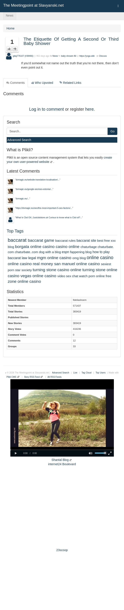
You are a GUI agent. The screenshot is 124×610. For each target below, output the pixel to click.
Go (112, 131)
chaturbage (88, 247)
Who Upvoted (42, 82)
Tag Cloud (86, 373)
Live (75, 373)
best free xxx (106, 240)
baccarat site (86, 240)
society (26, 270)
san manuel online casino (77, 263)
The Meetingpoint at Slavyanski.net (33, 5)
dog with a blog (50, 252)
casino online (67, 246)
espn (65, 252)
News (9, 15)
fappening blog (81, 252)
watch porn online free (95, 276)
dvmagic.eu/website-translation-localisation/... (38, 180)
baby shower (67, 56)
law (24, 258)
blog (11, 247)
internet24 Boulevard (62, 464)
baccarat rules (65, 240)
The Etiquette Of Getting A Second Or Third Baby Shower (71, 41)
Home (10, 28)
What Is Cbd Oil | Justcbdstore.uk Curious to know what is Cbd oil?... (49, 217)
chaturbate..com (26, 252)
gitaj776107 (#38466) (23, 56)
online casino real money (30, 263)
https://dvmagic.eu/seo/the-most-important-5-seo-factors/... (44, 208)
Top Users (101, 373)
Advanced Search (19, 140)
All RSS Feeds (54, 377)
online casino (100, 257)
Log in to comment (46, 109)
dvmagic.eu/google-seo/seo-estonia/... (34, 189)
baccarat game (41, 240)
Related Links (70, 82)
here (89, 109)
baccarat (17, 240)
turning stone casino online (57, 270)
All (75, 56)
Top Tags (15, 231)
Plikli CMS (11, 377)
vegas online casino (38, 276)
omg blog (79, 258)
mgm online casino (54, 257)
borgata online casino (35, 246)
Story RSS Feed (32, 377)
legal (32, 258)
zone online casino (24, 281)
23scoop (62, 550)
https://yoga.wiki (87, 56)
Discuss (103, 56)
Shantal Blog (60, 460)
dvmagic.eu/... (22, 198)
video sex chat (67, 276)
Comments (15, 82)
